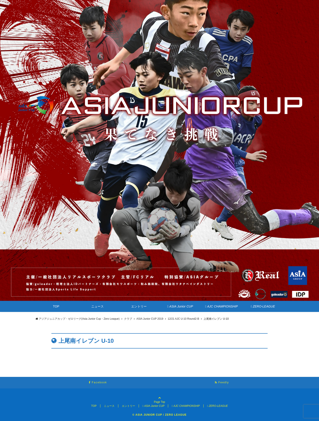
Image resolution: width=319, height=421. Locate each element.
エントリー (139, 306)
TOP (56, 306)
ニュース (97, 306)
